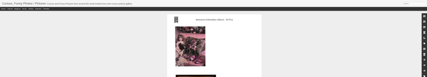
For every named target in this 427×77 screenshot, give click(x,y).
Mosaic (24, 9)
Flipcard (10, 9)
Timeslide (46, 9)
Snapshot (38, 9)
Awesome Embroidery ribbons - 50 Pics (214, 20)
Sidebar (31, 9)
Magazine (17, 9)
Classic (3, 9)
